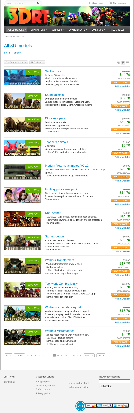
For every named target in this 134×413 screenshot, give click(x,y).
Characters (39, 30)
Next (89, 355)
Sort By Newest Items (16, 62)
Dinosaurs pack (55, 118)
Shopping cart (43, 381)
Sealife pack (53, 71)
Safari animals (54, 95)
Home (7, 36)
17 (70, 355)
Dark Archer (53, 213)
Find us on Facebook (78, 383)
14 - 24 (101, 355)
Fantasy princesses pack (61, 189)
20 (81, 355)
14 (58, 355)
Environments (78, 30)
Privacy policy (43, 393)
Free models (118, 30)
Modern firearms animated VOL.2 (67, 165)
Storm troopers (55, 236)
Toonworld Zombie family (61, 283)
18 (73, 355)
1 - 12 (8, 355)
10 (43, 355)
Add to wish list (122, 86)
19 (77, 355)
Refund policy (43, 389)
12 (50, 355)
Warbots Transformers (59, 260)
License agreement (45, 385)
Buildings (98, 30)
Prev (19, 355)
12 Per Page (37, 62)
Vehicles (58, 30)
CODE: (120, 79)
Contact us (9, 382)
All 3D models (17, 30)
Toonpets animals (56, 142)
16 (66, 355)
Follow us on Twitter (78, 387)
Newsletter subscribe (109, 376)
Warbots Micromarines (59, 331)
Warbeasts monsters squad (63, 307)
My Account (97, 3)
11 (47, 355)
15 (62, 355)
